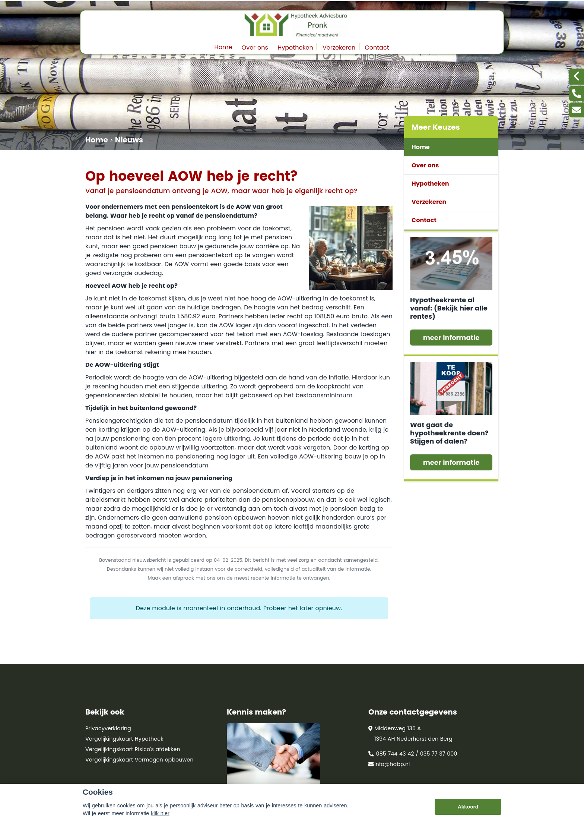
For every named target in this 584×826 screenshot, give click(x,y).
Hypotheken (295, 47)
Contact (377, 47)
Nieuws (129, 140)
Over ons (255, 47)
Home (223, 47)
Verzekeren (339, 47)
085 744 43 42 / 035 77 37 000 (412, 753)
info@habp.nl (389, 764)
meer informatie (451, 337)
